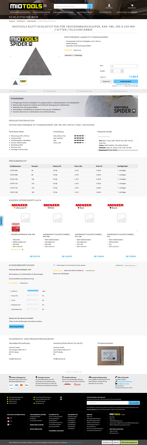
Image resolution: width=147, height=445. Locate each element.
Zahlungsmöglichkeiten (94, 418)
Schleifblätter (72, 422)
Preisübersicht (49, 91)
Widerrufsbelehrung (116, 425)
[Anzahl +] (122, 71)
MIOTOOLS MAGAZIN (116, 429)
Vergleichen (106, 81)
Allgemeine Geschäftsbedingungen (127, 423)
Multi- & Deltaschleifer (55, 416)
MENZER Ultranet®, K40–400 (23, 234)
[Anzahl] (117, 71)
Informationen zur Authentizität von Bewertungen (26, 274)
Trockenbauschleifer (55, 424)
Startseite (12, 21)
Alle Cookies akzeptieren (129, 442)
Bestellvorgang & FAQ (93, 420)
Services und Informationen (95, 428)
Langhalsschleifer (35, 416)
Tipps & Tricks (114, 431)
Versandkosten (134, 84)
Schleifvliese (71, 426)
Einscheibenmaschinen (56, 422)
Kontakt (112, 417)
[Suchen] (90, 6)
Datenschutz (126, 425)
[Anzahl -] (112, 71)
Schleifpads (71, 428)
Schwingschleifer (54, 418)
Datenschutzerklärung (92, 409)
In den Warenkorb (125, 81)
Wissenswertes (114, 433)
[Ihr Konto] (109, 6)
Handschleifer (53, 420)
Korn (101, 65)
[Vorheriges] (10, 56)
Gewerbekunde (121, 86)
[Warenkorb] (132, 6)
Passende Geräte (104, 131)
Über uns (89, 416)
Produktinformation (18, 91)
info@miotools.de (123, 384)
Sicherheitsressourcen (118, 91)
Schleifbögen (72, 424)
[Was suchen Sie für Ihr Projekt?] (70, 6)
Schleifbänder (72, 418)
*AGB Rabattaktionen (116, 421)
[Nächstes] (59, 56)
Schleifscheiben (72, 416)
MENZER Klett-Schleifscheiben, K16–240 (88, 235)
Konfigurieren (107, 442)
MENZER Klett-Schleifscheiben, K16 (120, 235)
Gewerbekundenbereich (94, 430)
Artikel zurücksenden (93, 422)
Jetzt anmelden (134, 403)
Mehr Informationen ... (75, 442)
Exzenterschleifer (54, 426)
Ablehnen (116, 442)
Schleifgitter (71, 420)
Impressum (113, 423)
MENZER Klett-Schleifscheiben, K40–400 (56, 235)
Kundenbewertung (84, 91)
